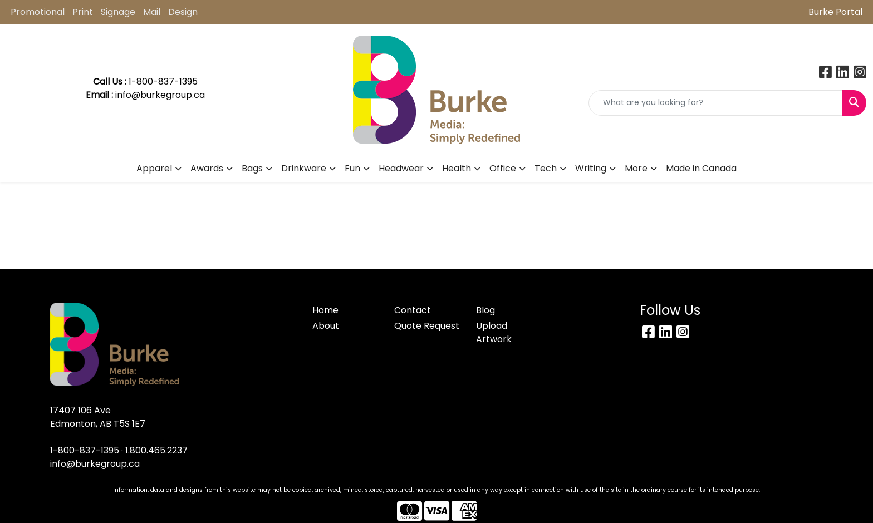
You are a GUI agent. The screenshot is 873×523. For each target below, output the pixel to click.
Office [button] (502, 168)
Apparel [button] (154, 168)
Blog (485, 310)
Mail (151, 12)
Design (183, 12)
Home (325, 310)
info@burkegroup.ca (160, 94)
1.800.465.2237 (156, 450)
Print (82, 12)
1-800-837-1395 (84, 450)
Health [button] (456, 168)
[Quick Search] (715, 103)
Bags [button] (252, 168)
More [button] (636, 168)
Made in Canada (701, 168)
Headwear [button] (401, 168)
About (325, 325)
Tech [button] (545, 168)
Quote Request (426, 325)
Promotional (38, 12)
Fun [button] (352, 168)
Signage (118, 12)
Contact (412, 310)
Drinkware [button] (303, 168)
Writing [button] (590, 168)
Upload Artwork (494, 332)
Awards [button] (206, 168)
